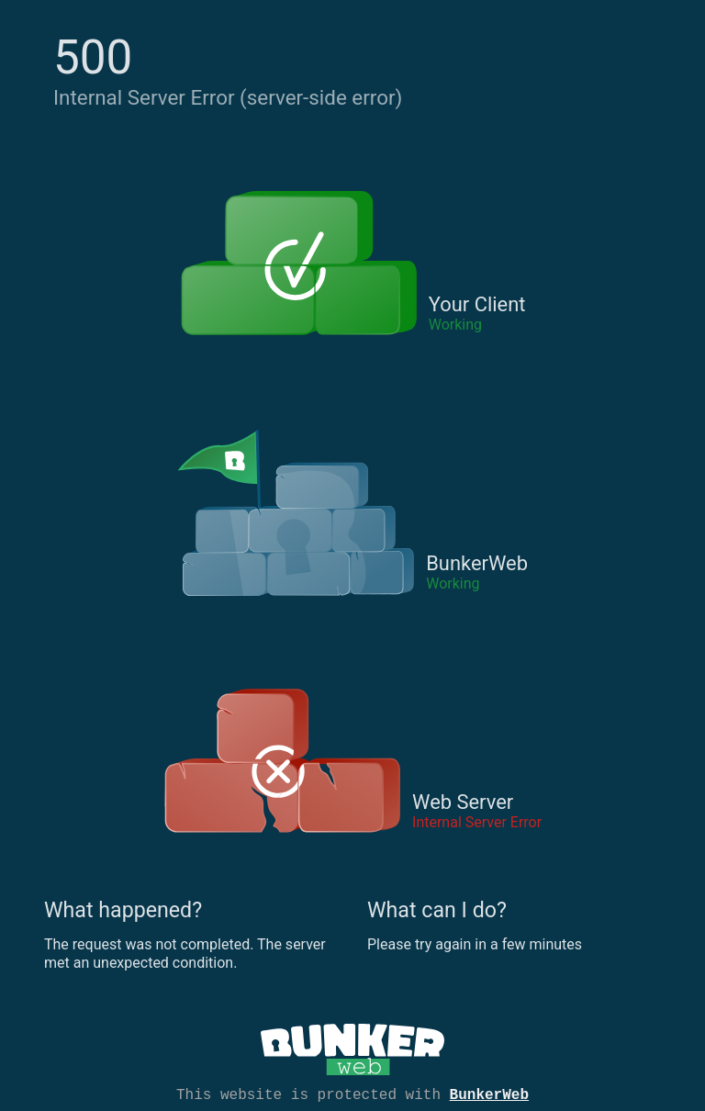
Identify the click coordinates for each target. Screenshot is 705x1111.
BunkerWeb (489, 1093)
